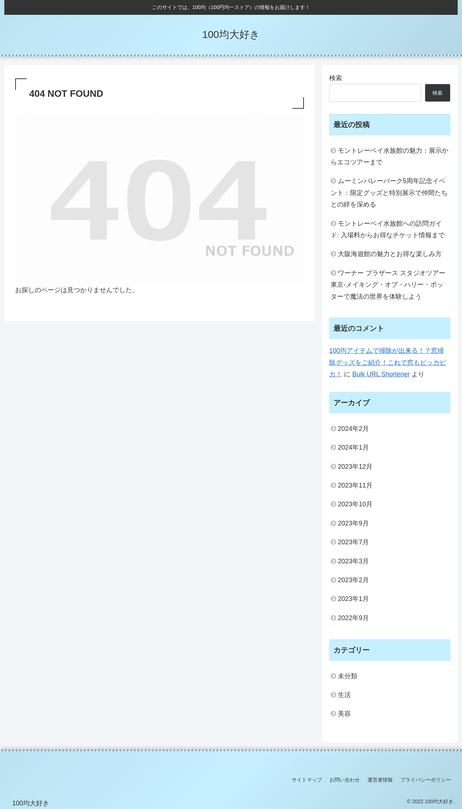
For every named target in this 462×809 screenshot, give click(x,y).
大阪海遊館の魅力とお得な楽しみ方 (390, 254)
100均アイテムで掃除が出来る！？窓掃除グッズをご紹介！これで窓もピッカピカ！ (387, 362)
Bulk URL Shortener (381, 374)
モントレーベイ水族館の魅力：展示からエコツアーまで (389, 156)
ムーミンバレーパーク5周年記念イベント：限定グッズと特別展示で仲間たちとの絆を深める (389, 192)
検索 (335, 78)
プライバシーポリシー (425, 780)
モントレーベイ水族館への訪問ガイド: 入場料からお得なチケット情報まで (388, 229)
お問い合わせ (345, 780)
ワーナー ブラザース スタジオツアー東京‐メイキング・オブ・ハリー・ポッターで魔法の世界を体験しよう (388, 284)
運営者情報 (380, 780)
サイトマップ (307, 780)
